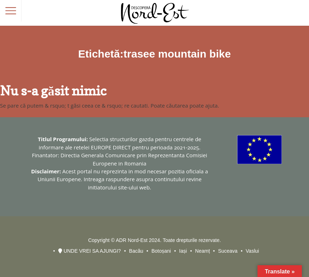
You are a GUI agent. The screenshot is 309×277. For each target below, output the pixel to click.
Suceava (227, 251)
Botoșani (161, 251)
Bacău (136, 251)
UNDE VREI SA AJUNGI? (89, 251)
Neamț (202, 251)
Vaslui (252, 251)
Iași (183, 251)
